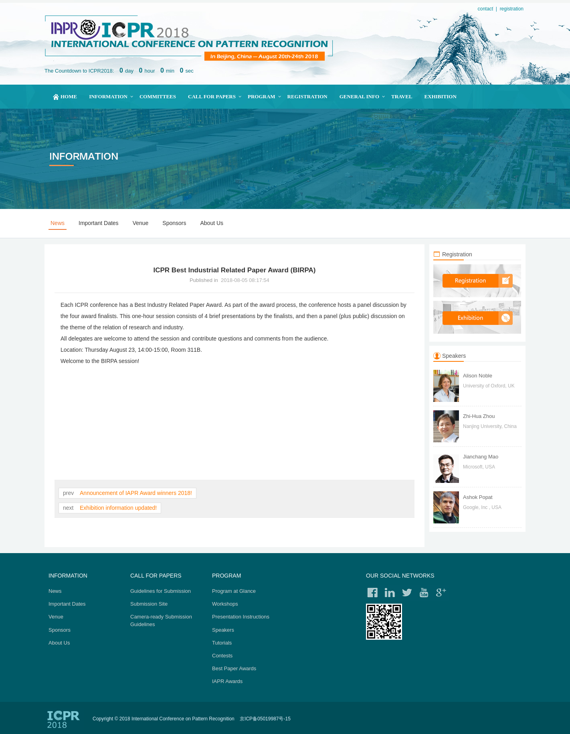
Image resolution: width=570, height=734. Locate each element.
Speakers (223, 630)
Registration (307, 96)
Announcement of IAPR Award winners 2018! (135, 493)
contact (485, 9)
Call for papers (212, 96)
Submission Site (149, 604)
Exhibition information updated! (117, 508)
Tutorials (222, 643)
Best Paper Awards (234, 668)
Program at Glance (234, 591)
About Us (212, 223)
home (69, 96)
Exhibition (440, 96)
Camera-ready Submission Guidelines (161, 620)
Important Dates (99, 223)
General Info (359, 96)
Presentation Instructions (240, 617)
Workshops (225, 604)
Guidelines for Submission (160, 591)
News (58, 223)
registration (512, 9)
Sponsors (174, 223)
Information (108, 96)
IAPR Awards (227, 681)
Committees (157, 96)
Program (261, 96)
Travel (401, 96)
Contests (222, 656)
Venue (141, 223)
